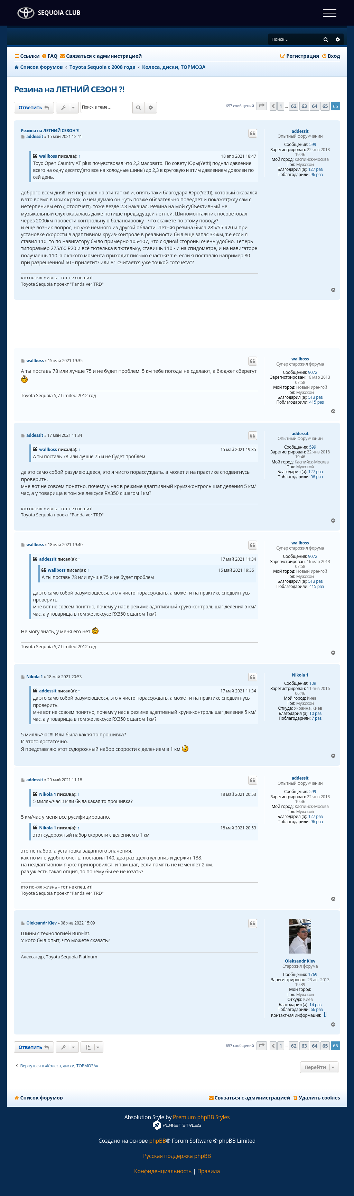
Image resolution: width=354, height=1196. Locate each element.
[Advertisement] (177, 324)
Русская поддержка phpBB (177, 1156)
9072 (312, 372)
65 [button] (325, 106)
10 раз (315, 713)
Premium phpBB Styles (201, 1117)
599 (312, 144)
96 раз (316, 174)
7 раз (316, 718)
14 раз (315, 1004)
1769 (312, 974)
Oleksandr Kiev (300, 961)
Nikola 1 (300, 675)
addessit (300, 131)
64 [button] (314, 106)
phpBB (157, 1140)
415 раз (316, 402)
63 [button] (304, 106)
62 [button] (294, 106)
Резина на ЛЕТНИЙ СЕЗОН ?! (69, 89)
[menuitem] (49, 56)
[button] (262, 106)
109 (312, 683)
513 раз (315, 397)
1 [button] (280, 106)
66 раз (316, 1009)
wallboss (48, 156)
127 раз (315, 169)
